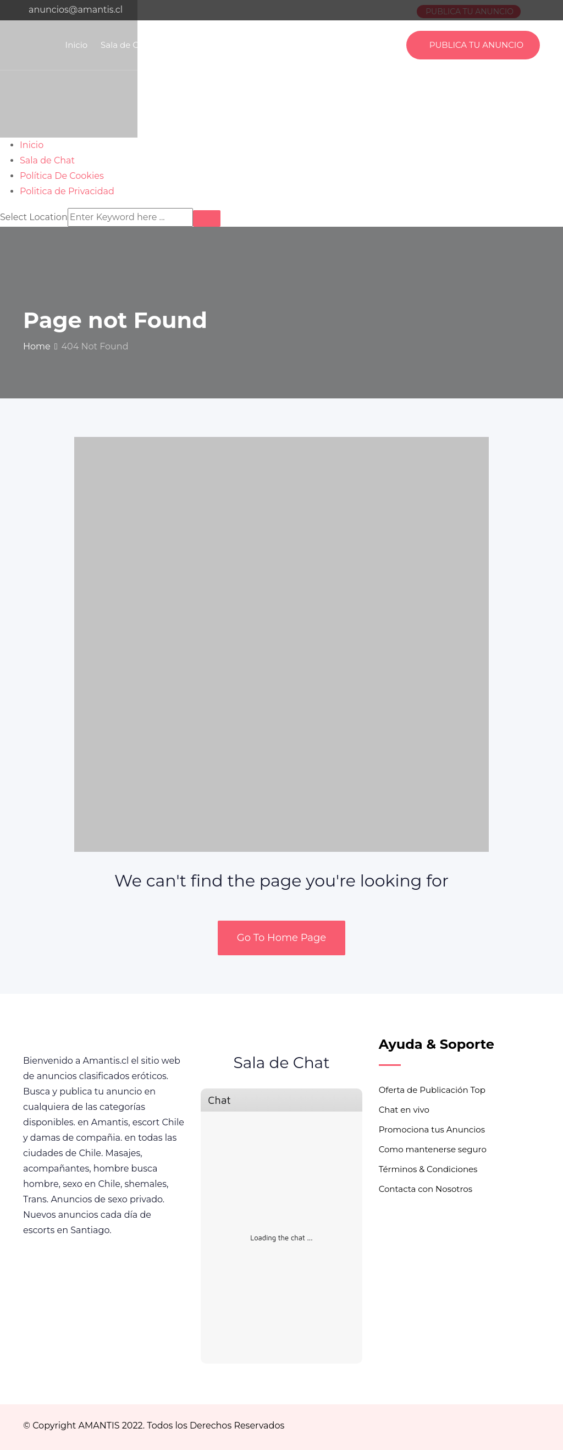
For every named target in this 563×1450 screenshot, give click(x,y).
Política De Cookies (204, 45)
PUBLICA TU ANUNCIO (476, 45)
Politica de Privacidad (301, 45)
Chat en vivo (404, 1109)
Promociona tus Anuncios (432, 1129)
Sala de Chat (126, 45)
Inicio (76, 45)
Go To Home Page (281, 938)
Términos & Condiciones (428, 1169)
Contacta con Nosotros (425, 1189)
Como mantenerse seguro (433, 1149)
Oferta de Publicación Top (432, 1090)
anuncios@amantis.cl (76, 9)
